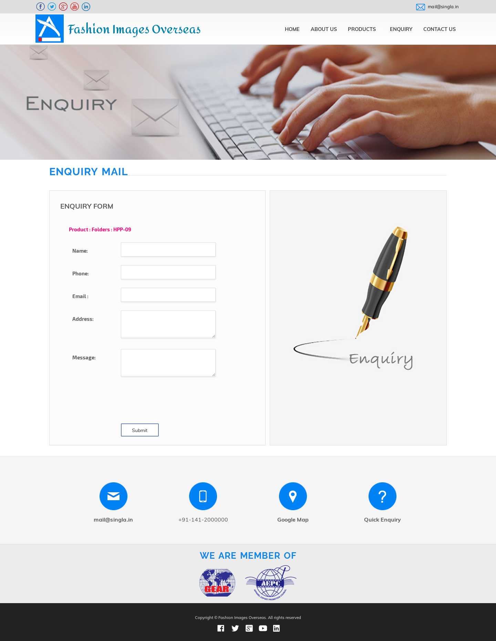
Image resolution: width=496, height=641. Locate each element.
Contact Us (439, 29)
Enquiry (401, 29)
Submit (139, 430)
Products (362, 29)
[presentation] (173, 401)
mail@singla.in (443, 6)
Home (292, 29)
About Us (324, 29)
